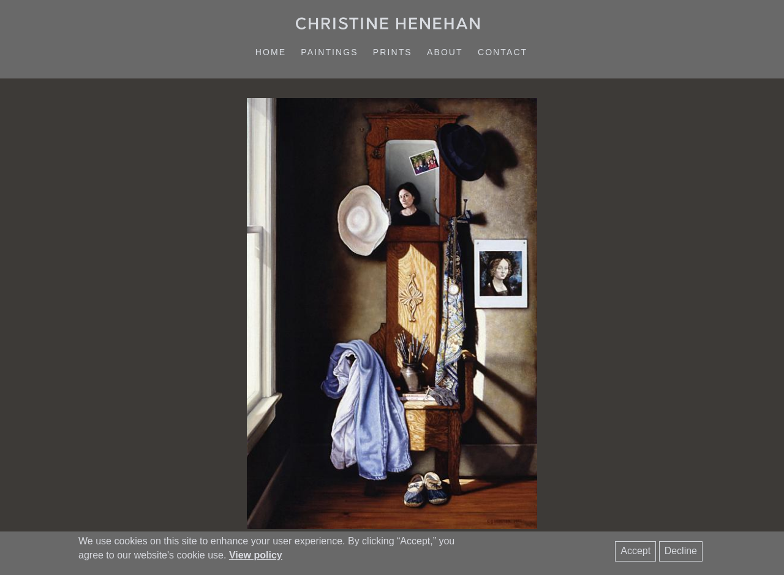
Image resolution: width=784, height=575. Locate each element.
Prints (392, 52)
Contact (502, 52)
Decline (681, 551)
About (445, 52)
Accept (635, 551)
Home (270, 52)
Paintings (329, 52)
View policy (255, 555)
